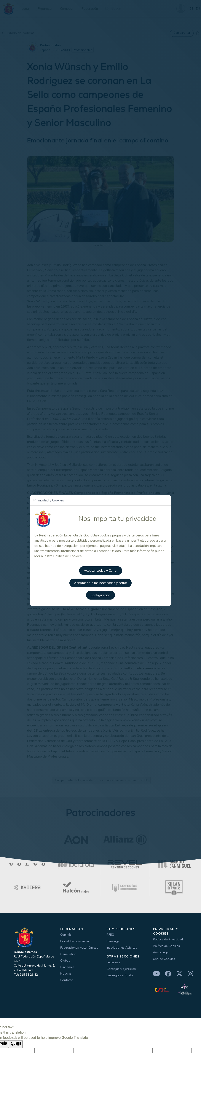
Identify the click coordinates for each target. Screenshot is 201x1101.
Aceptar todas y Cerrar (101, 570)
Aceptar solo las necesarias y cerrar (100, 582)
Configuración (100, 594)
